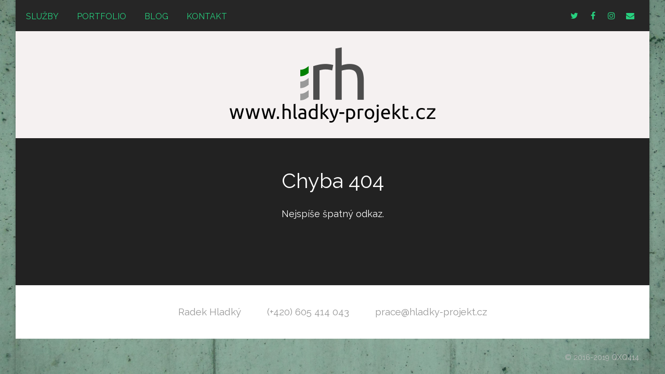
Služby (42, 16)
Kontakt (207, 16)
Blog (156, 16)
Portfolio (101, 16)
